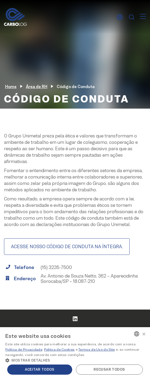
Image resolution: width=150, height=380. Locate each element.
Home (11, 86)
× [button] (144, 333)
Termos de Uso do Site (96, 349)
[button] (75, 360)
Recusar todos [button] (109, 369)
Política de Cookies (59, 349)
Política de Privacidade (23, 349)
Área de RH (36, 86)
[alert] (75, 353)
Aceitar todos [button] (40, 369)
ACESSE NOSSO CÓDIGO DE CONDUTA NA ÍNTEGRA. (67, 246)
